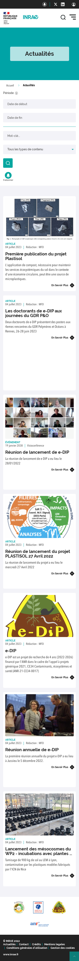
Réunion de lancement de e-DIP (37, 452)
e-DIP (10, 650)
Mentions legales (54, 944)
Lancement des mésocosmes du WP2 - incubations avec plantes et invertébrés (39, 853)
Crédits (36, 944)
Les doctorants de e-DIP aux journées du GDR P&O (33, 313)
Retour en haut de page (76, 958)
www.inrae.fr (11, 954)
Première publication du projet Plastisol (36, 256)
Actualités (9, 944)
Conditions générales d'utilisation (27, 947)
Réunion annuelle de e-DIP (32, 749)
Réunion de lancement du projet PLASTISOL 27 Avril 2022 (37, 554)
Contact (24, 944)
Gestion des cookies (63, 947)
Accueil (10, 85)
